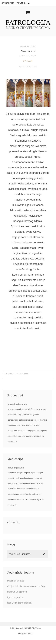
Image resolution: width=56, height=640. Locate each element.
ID (31, 633)
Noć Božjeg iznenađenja (19, 602)
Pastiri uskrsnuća (17, 404)
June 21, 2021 (27, 55)
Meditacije (28, 46)
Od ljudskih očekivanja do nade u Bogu (26, 586)
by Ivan (28, 61)
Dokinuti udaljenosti (17, 591)
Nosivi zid (28, 51)
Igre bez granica (15, 597)
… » (15, 441)
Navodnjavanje (16, 467)
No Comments (28, 66)
